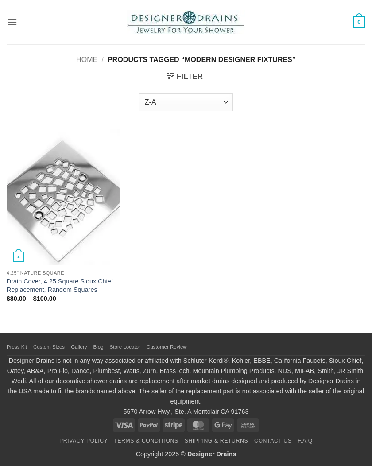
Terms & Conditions (146, 441)
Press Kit (17, 347)
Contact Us (273, 441)
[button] (12, 22)
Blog (98, 347)
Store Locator (125, 347)
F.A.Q (305, 441)
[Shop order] (186, 102)
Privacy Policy (83, 441)
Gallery (79, 347)
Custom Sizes (49, 347)
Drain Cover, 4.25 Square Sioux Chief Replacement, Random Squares (60, 285)
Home (86, 59)
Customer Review (167, 347)
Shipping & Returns (216, 441)
